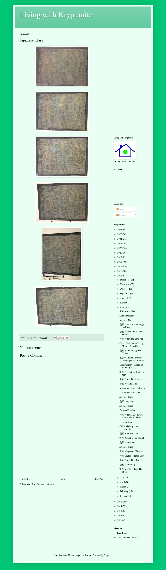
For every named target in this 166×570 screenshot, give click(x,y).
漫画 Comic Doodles (129, 460)
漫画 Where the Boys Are (131, 339)
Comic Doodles (126, 316)
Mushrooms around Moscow (132, 388)
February (124, 491)
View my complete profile (126, 537)
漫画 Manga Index (128, 442)
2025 (120, 234)
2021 (120, 253)
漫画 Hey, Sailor (127, 401)
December (125, 280)
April (122, 482)
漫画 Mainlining (127, 464)
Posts (119, 209)
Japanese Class (126, 320)
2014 (120, 506)
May (122, 477)
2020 (120, 257)
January (124, 496)
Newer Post (26, 479)
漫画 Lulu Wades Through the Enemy (131, 326)
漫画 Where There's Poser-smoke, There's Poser (131, 416)
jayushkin (122, 533)
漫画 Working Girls (128, 384)
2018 (120, 266)
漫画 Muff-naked (127, 311)
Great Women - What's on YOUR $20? (131, 366)
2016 (120, 276)
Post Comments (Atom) (43, 484)
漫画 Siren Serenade (128, 433)
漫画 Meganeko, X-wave (130, 451)
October (124, 289)
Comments (122, 215)
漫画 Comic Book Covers (131, 379)
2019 (120, 262)
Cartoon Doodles (127, 410)
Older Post (98, 479)
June (122, 307)
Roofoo (88, 555)
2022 (120, 248)
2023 (120, 243)
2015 (120, 502)
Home (62, 479)
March (123, 487)
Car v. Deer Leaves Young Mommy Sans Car (131, 344)
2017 (120, 271)
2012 (120, 515)
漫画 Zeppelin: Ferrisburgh (131, 438)
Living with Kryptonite (56, 14)
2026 (120, 229)
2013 (120, 511)
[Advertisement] (62, 452)
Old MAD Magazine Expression (128, 427)
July (122, 303)
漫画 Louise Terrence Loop (132, 456)
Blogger (107, 555)
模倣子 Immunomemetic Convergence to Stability (131, 359)
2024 (120, 239)
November (125, 284)
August (123, 298)
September (125, 293)
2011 (119, 520)
